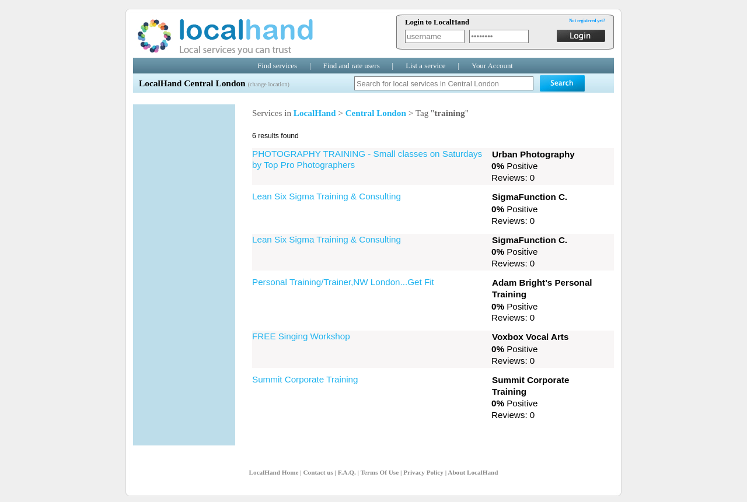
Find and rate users (351, 66)
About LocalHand (473, 472)
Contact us (318, 472)
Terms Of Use (380, 472)
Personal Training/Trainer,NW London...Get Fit (343, 282)
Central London (375, 113)
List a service (425, 66)
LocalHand (315, 113)
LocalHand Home (274, 472)
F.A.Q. (347, 472)
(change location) (268, 84)
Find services (277, 66)
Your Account (492, 66)
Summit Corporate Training (305, 379)
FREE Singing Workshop (301, 336)
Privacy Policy (423, 472)
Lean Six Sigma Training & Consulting (326, 196)
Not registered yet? (587, 20)
